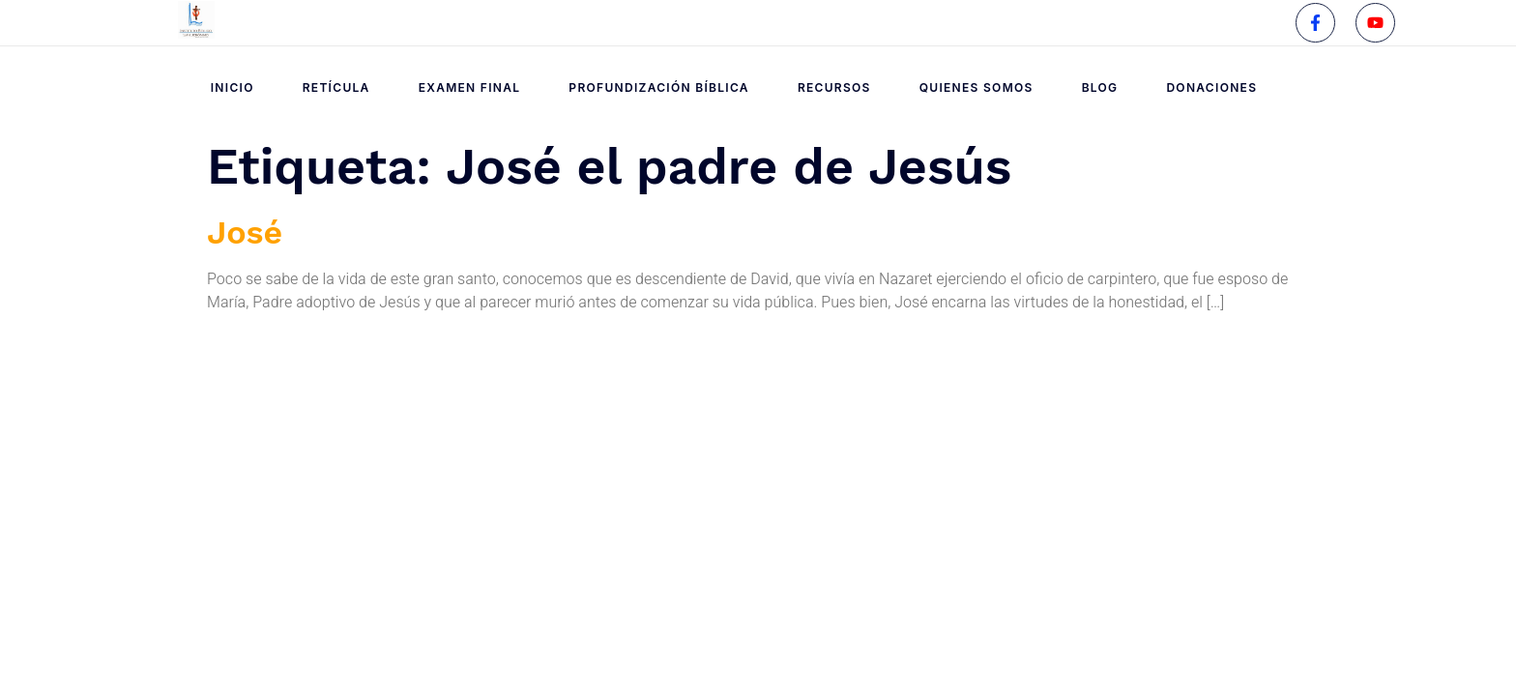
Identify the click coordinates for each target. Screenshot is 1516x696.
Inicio (232, 87)
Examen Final (470, 87)
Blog (1100, 87)
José (244, 232)
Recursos (834, 87)
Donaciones (1211, 87)
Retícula (336, 87)
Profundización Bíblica (658, 87)
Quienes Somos (976, 87)
